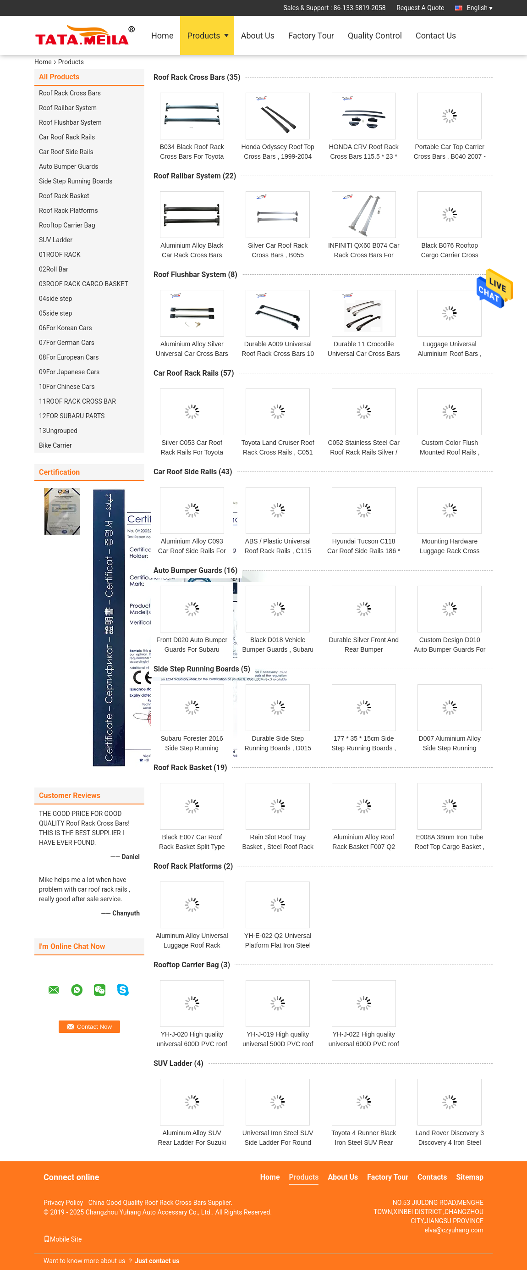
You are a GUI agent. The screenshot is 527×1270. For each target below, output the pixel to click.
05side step (55, 313)
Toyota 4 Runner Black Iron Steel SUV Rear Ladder (363, 1142)
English (480, 7)
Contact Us (436, 35)
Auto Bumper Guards (69, 166)
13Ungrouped (58, 430)
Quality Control (375, 35)
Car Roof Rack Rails (67, 137)
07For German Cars (66, 342)
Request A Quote (420, 7)
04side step (55, 298)
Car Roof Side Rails (66, 151)
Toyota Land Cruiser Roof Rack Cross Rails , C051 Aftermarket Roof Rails (278, 452)
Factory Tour (311, 35)
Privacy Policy (63, 1202)
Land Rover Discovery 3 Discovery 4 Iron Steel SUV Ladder (450, 1142)
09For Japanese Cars (69, 372)
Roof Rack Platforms (68, 210)
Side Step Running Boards (76, 181)
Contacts (432, 1177)
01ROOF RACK (59, 254)
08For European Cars (69, 357)
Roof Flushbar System (70, 122)
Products (203, 35)
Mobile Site (63, 1239)
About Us (257, 35)
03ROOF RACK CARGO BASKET (83, 284)
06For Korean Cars (65, 328)
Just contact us (157, 1260)
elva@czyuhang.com (453, 1230)
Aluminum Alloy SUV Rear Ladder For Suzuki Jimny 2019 (192, 1142)
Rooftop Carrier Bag (67, 225)
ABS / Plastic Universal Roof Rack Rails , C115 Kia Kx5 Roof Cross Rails (278, 551)
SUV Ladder (55, 240)
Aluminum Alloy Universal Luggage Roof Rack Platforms (192, 945)
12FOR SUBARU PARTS (71, 416)
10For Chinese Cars (67, 386)
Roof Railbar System (68, 107)
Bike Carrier (55, 445)
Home (162, 35)
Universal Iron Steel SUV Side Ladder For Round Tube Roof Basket (277, 1142)
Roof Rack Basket (64, 196)
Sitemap (469, 1177)
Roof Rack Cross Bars (70, 93)
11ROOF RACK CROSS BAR (77, 401)
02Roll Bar (53, 269)
